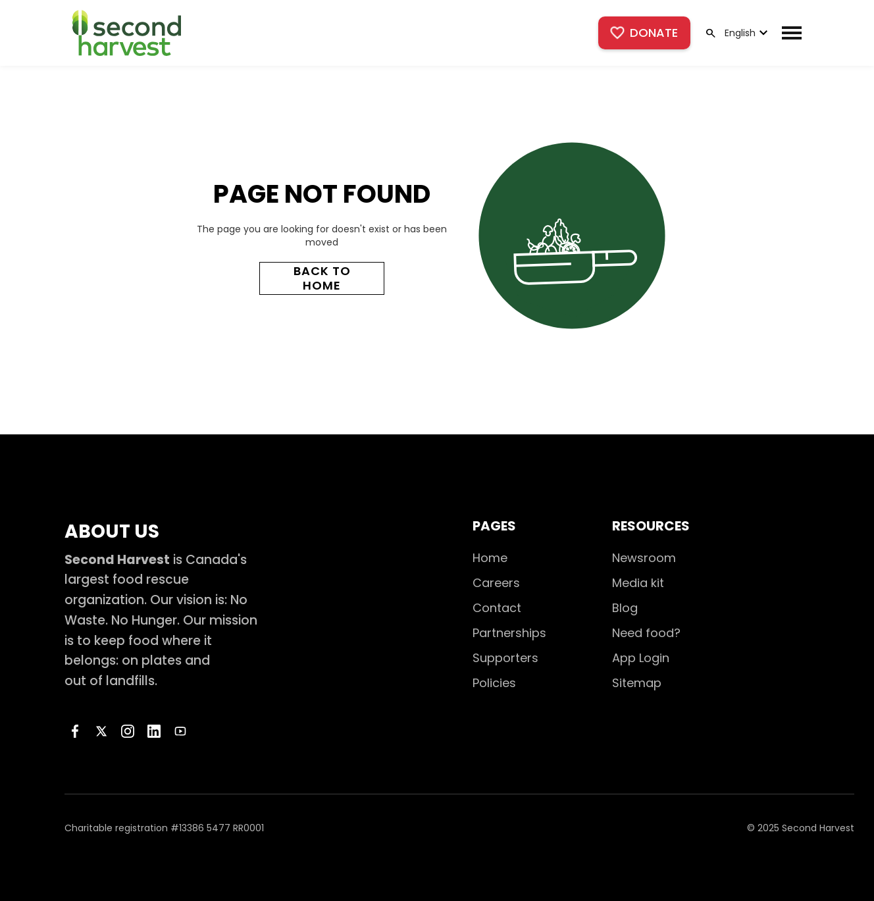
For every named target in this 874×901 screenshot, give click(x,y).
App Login (640, 658)
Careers (496, 583)
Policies (494, 683)
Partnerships (509, 633)
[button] (744, 33)
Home (490, 558)
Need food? (646, 633)
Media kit (638, 583)
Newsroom (644, 558)
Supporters (505, 658)
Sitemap (636, 683)
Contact (497, 608)
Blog (625, 608)
